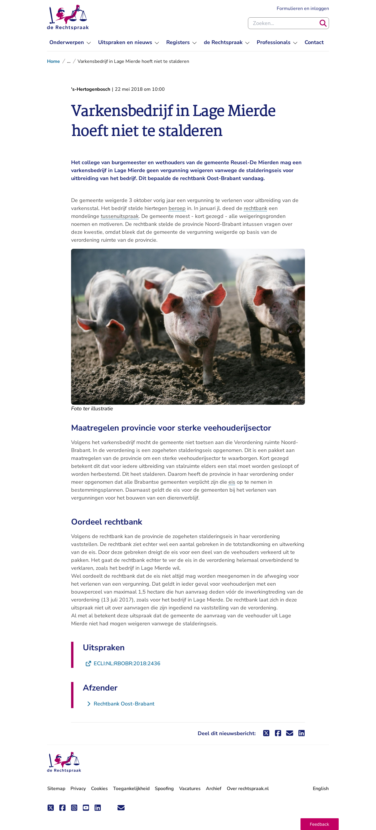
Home (53, 61)
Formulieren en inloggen (303, 8)
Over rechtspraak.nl (248, 788)
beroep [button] (177, 208)
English (321, 788)
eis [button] (232, 481)
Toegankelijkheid (131, 788)
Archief (213, 788)
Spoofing (164, 788)
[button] (320, 824)
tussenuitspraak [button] (120, 216)
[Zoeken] (323, 23)
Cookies (99, 788)
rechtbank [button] (255, 208)
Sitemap (56, 788)
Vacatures (190, 788)
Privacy (78, 788)
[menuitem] (70, 42)
